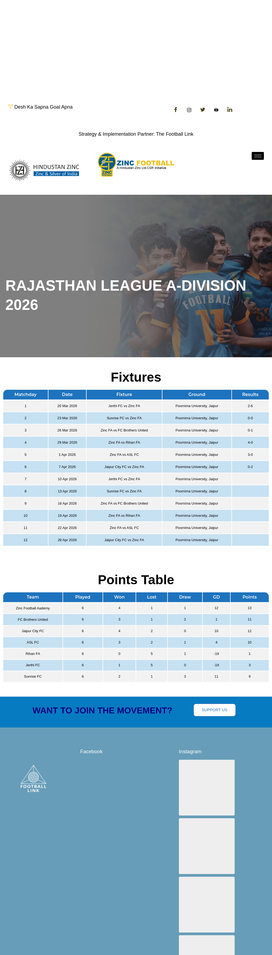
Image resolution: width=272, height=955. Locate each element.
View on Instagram (225, 912)
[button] (201, 782)
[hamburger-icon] (258, 156)
